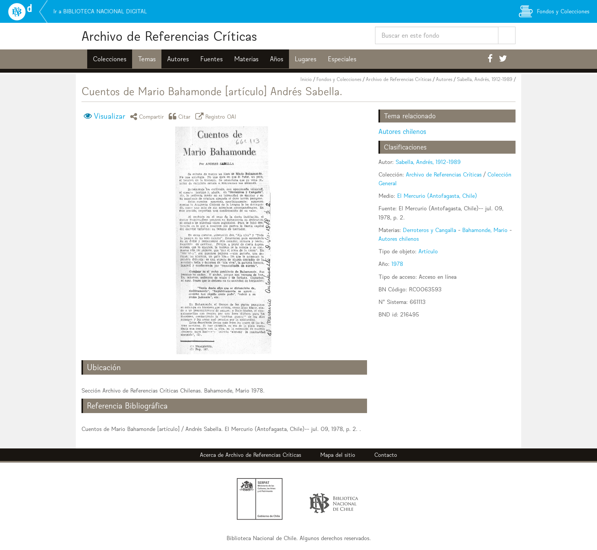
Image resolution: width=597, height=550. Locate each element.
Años (276, 59)
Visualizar (109, 116)
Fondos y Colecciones (338, 79)
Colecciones (109, 59)
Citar (181, 116)
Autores (178, 59)
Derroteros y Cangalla (429, 230)
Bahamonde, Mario (485, 230)
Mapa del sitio (337, 454)
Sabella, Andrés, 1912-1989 (484, 79)
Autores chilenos (402, 131)
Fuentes (211, 59)
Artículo (428, 251)
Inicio (306, 79)
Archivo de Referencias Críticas (169, 36)
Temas (147, 59)
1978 (397, 263)
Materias (246, 59)
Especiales (342, 59)
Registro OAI (217, 116)
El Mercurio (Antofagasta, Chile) (437, 195)
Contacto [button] (385, 454)
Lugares (305, 59)
